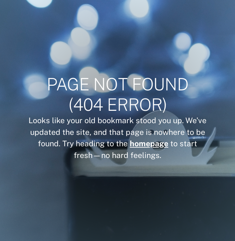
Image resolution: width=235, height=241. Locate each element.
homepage (149, 143)
